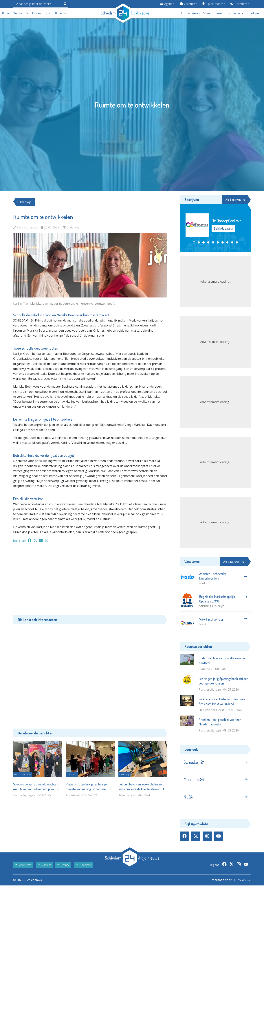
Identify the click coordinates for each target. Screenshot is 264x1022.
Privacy (63, 867)
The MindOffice (240, 883)
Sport (48, 13)
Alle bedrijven (234, 200)
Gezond (220, 13)
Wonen (207, 13)
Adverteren (239, 4)
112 (27, 13)
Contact (44, 867)
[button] (194, 243)
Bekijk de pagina (223, 228)
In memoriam (237, 13)
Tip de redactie (213, 4)
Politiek (36, 13)
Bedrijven (255, 13)
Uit (182, 13)
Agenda (167, 4)
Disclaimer (83, 867)
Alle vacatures (233, 561)
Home (6, 13)
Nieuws (17, 13)
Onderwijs (61, 13)
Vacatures (188, 4)
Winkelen (194, 13)
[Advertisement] (90, 580)
